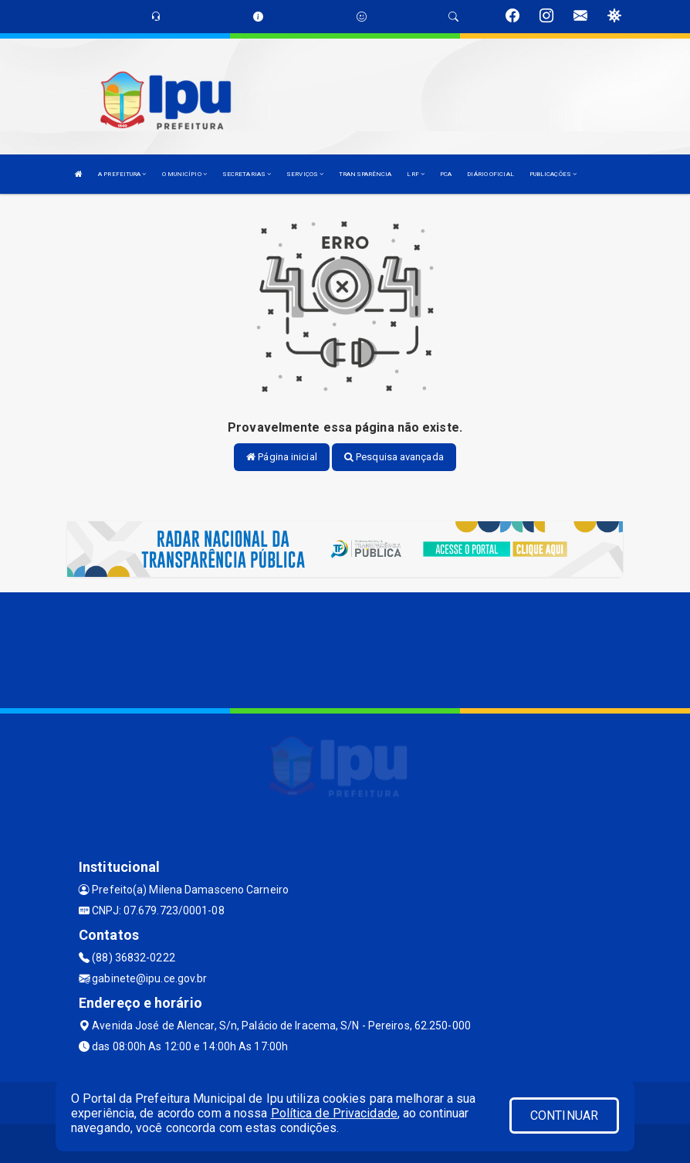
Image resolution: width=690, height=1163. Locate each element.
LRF (415, 174)
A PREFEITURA (122, 174)
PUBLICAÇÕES (553, 174)
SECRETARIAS (246, 174)
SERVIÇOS (304, 174)
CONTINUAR (564, 1115)
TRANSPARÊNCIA (365, 174)
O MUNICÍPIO (184, 174)
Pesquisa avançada (394, 457)
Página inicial (281, 457)
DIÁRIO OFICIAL (490, 174)
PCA (446, 174)
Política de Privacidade (334, 1113)
